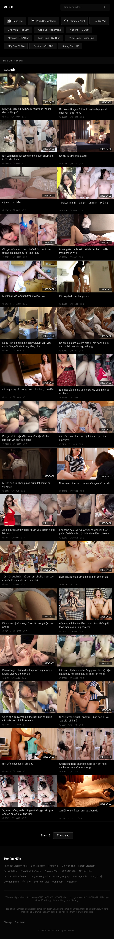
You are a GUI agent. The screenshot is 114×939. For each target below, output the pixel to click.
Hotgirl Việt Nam (86, 865)
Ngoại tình (72, 881)
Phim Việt (53, 865)
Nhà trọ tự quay (61, 876)
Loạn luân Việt (41, 881)
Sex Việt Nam (38, 865)
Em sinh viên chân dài (15, 876)
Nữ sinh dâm (85, 871)
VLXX (8, 7)
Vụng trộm (57, 881)
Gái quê (26, 881)
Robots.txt (20, 922)
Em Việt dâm (10, 871)
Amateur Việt (51, 871)
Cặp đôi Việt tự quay (30, 871)
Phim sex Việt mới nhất (15, 865)
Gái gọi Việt (97, 876)
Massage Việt (80, 876)
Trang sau (63, 835)
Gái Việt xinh (68, 865)
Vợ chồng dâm (11, 881)
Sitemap (8, 922)
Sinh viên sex (68, 870)
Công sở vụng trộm (40, 876)
